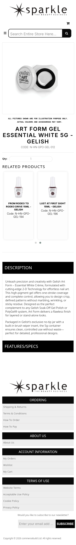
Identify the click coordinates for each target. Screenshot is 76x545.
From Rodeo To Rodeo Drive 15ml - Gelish (18, 206)
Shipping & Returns (14, 407)
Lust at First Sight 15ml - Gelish (53, 205)
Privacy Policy (11, 507)
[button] (35, 243)
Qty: (4, 158)
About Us (8, 442)
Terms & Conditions (15, 413)
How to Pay (10, 426)
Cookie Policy (11, 501)
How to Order (11, 420)
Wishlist (7, 465)
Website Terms (12, 487)
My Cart (7, 471)
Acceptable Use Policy (16, 494)
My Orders (9, 458)
